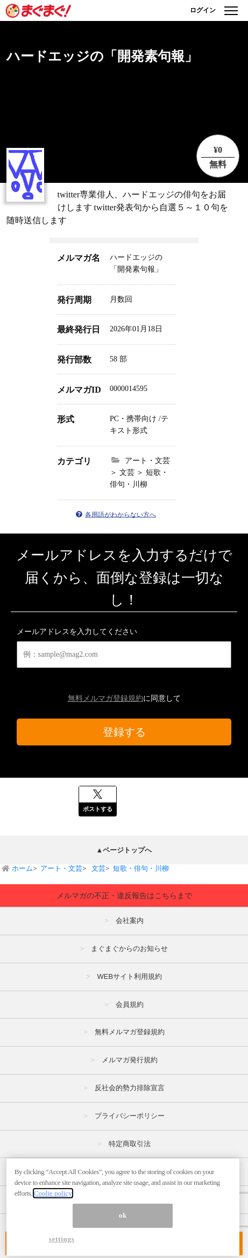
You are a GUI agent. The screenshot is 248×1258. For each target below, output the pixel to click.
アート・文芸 (61, 868)
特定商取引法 (130, 1144)
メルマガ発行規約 (130, 1060)
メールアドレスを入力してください (77, 632)
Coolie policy (53, 1198)
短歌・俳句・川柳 (141, 868)
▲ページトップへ (124, 850)
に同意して (124, 698)
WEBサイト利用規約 (129, 976)
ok (123, 1221)
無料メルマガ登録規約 (105, 698)
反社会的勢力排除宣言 (130, 1088)
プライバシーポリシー (130, 1116)
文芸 (97, 868)
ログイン (203, 10)
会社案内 (130, 920)
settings (62, 1244)
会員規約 (130, 1004)
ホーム (22, 868)
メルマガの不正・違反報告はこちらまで (124, 895)
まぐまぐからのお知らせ (129, 948)
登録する (124, 732)
